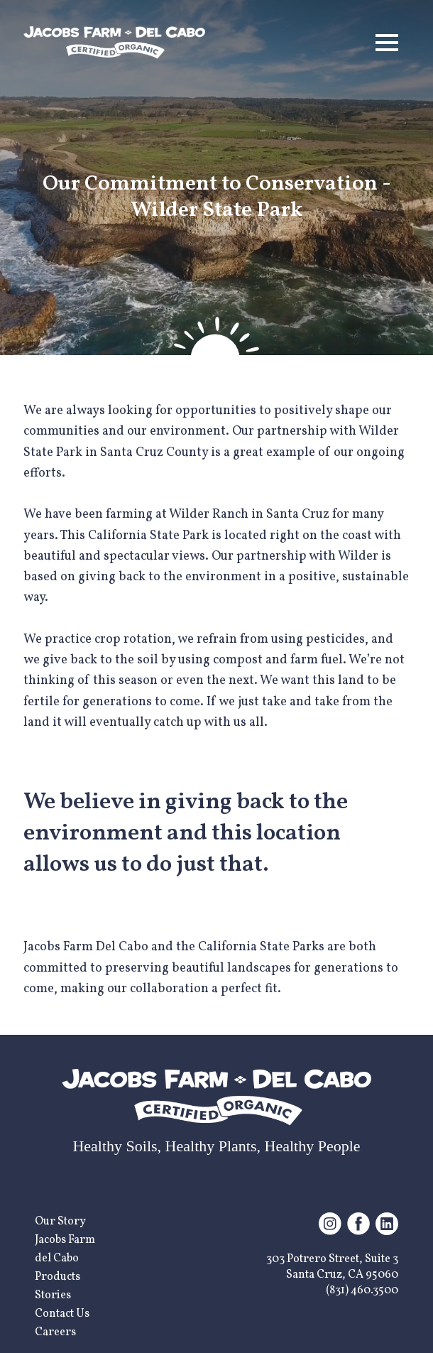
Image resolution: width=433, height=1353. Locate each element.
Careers (55, 1332)
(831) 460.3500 (362, 1290)
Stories (53, 1295)
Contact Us (62, 1314)
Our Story (60, 1221)
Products (57, 1277)
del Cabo (57, 1258)
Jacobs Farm (65, 1240)
